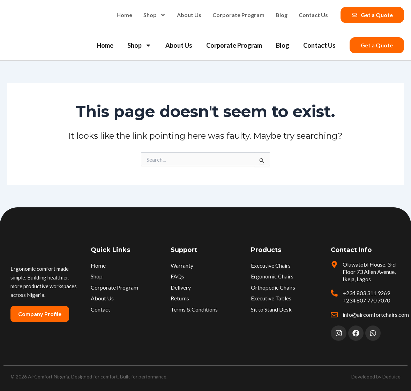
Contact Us (313, 15)
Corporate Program (238, 15)
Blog (281, 15)
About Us (189, 15)
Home (124, 15)
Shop (154, 15)
